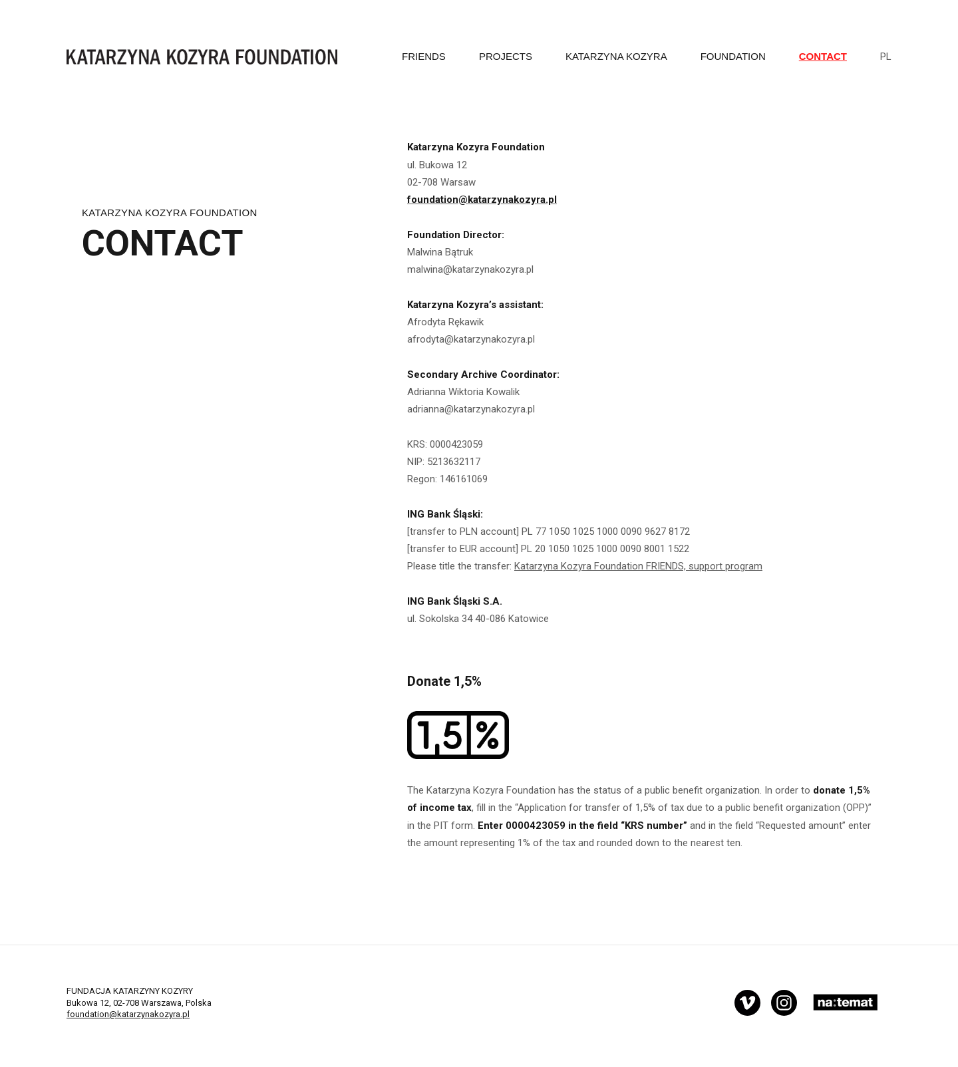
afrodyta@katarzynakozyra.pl (472, 339)
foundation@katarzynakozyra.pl (128, 1014)
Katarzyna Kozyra (616, 56)
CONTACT (823, 56)
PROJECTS (505, 56)
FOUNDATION (733, 56)
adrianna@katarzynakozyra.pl (471, 409)
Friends (424, 56)
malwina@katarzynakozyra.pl (470, 269)
